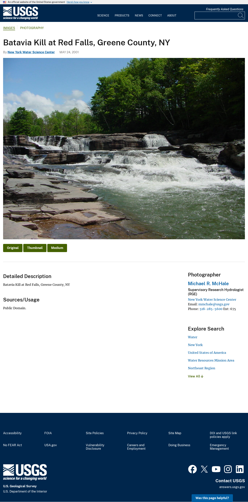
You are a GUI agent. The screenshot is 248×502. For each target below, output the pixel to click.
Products (122, 15)
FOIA (48, 433)
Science (103, 15)
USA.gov (50, 445)
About (171, 15)
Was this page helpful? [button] (212, 498)
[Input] (220, 15)
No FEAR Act (12, 445)
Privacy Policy (137, 433)
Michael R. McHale (208, 283)
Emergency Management (219, 447)
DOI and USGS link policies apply (223, 435)
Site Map (174, 433)
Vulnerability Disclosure (95, 447)
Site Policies (95, 433)
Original (13, 248)
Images (9, 28)
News (139, 15)
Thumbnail (35, 248)
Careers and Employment (136, 447)
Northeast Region (201, 368)
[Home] (20, 19)
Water (192, 337)
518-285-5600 (211, 309)
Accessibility (12, 433)
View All (195, 376)
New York (195, 345)
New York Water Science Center (31, 52)
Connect (155, 15)
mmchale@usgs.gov (213, 304)
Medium (57, 248)
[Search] (241, 15)
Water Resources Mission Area (211, 360)
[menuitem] (103, 13)
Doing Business (179, 445)
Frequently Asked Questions (224, 9)
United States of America (207, 353)
